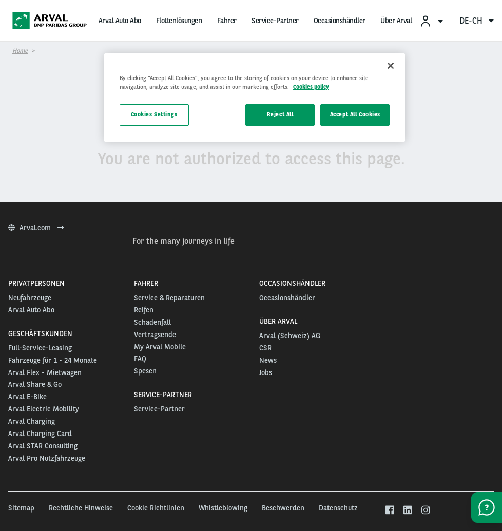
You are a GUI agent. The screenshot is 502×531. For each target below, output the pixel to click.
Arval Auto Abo (120, 20)
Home (20, 50)
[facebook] (390, 510)
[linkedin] (407, 510)
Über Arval (396, 20)
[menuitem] (431, 21)
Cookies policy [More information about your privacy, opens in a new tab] (311, 86)
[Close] (390, 65)
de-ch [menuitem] (476, 21)
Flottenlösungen (179, 20)
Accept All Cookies (355, 114)
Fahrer (227, 20)
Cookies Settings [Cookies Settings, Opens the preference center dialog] (154, 114)
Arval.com (36, 228)
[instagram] (425, 510)
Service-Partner (275, 20)
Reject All (280, 114)
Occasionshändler (339, 20)
